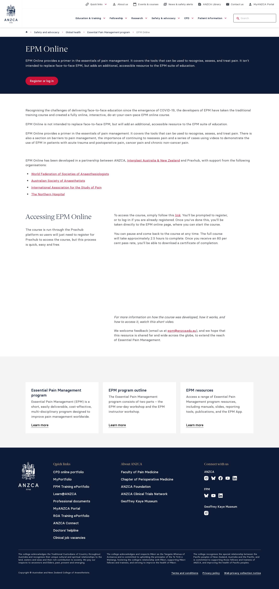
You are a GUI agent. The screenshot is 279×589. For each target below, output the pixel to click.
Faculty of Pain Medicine (139, 472)
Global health (73, 32)
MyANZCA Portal (66, 508)
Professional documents (71, 501)
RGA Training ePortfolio (71, 516)
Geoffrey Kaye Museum (139, 501)
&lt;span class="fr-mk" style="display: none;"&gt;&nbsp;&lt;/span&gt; (171, 282)
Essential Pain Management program (108, 32)
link (178, 215)
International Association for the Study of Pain (66, 187)
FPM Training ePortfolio (71, 487)
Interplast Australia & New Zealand (153, 160)
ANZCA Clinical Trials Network (144, 494)
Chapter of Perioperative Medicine (147, 479)
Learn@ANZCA (64, 494)
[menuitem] (91, 18)
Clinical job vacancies (69, 538)
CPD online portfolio (68, 472)
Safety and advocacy (46, 32)
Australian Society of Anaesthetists (58, 181)
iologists (102, 174)
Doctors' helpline (65, 530)
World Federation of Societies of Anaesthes (63, 174)
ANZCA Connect (66, 523)
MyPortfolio (62, 479)
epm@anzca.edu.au (182, 331)
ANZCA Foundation (136, 487)
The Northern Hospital (48, 194)
